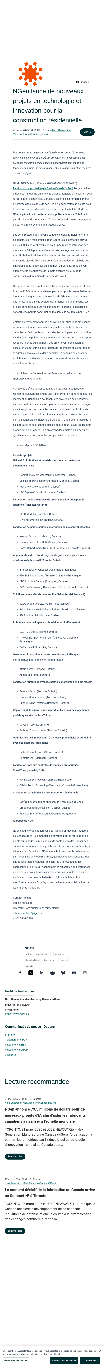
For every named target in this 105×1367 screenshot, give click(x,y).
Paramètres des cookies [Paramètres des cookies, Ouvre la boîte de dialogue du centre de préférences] (15, 1362)
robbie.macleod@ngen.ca (28, 913)
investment (49, 960)
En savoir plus (15, 1156)
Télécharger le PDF (16, 1039)
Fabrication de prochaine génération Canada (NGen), (43, 188)
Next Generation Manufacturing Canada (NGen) (30, 1102)
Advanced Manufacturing (37, 954)
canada (29, 966)
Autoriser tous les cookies (63, 1362)
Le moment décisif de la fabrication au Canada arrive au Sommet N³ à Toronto (50, 1193)
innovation (59, 954)
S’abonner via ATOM (16, 1049)
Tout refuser (90, 1362)
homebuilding (32, 960)
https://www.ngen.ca (17, 1013)
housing (63, 960)
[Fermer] (99, 1352)
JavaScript (11, 1054)
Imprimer (10, 1034)
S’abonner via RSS (15, 1044)
